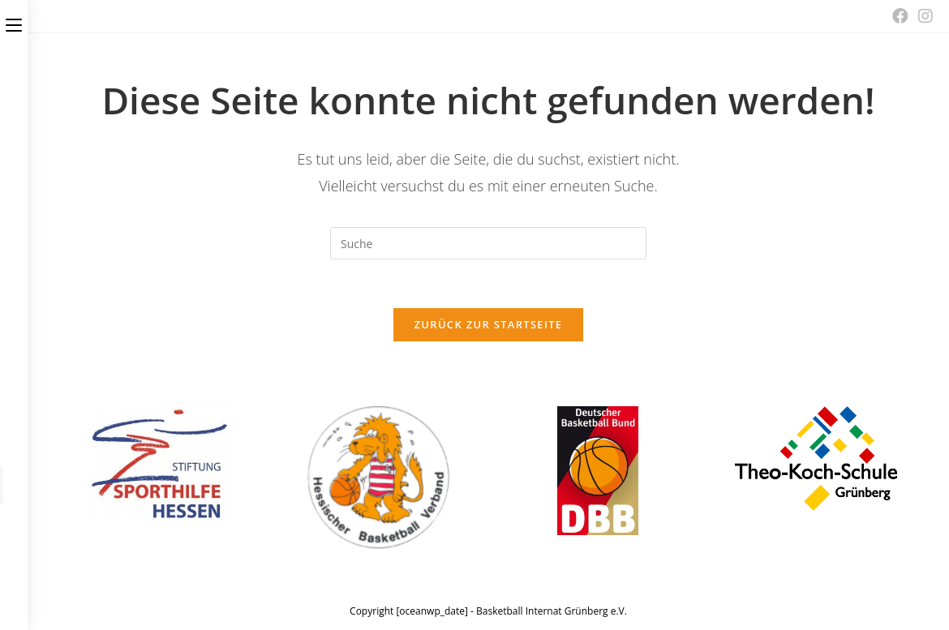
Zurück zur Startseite (488, 324)
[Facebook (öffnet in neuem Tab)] (900, 16)
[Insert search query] (488, 243)
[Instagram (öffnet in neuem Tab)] (923, 16)
